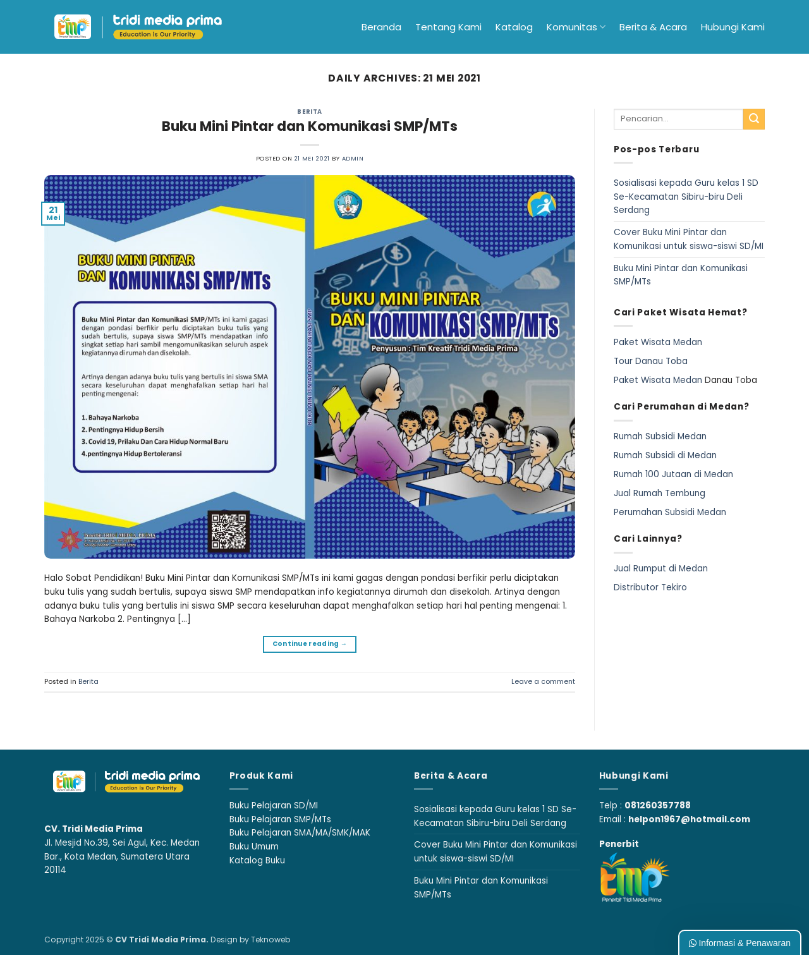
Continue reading (310, 644)
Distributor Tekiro (650, 587)
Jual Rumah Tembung (659, 493)
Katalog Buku (257, 861)
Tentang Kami (448, 26)
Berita (309, 111)
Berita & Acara (653, 26)
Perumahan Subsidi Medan (670, 512)
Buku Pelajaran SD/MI (273, 806)
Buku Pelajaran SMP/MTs (280, 819)
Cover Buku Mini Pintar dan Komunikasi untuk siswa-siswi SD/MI (688, 239)
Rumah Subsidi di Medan (665, 455)
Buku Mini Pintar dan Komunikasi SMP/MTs (310, 126)
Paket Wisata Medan (658, 342)
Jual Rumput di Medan (661, 569)
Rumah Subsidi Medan (660, 436)
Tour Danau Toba (651, 361)
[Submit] (754, 119)
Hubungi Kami (733, 26)
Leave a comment (543, 681)
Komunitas (576, 26)
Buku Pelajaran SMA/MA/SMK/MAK (299, 833)
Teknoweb (270, 939)
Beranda (381, 26)
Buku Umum (254, 847)
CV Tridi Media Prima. (162, 939)
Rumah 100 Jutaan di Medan (673, 474)
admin (352, 158)
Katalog (514, 26)
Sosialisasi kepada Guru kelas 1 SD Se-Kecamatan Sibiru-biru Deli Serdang (686, 197)
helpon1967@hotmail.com (689, 819)
